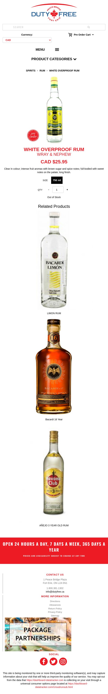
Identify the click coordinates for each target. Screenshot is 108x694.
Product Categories (54, 59)
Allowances (55, 605)
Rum (42, 70)
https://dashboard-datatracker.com (45, 680)
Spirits (30, 70)
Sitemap (55, 615)
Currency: (27, 34)
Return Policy (55, 608)
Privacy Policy (55, 612)
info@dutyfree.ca (55, 591)
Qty (40, 190)
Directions (55, 601)
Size (45, 180)
